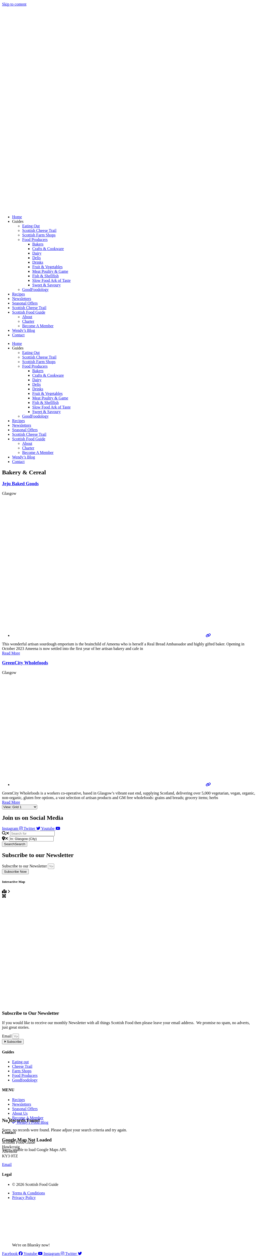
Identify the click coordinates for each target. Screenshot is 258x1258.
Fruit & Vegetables (47, 267)
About (27, 317)
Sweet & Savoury (46, 285)
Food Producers (35, 239)
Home (17, 217)
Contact (18, 335)
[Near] (31, 838)
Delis (36, 258)
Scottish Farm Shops (38, 235)
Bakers (37, 244)
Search (14, 844)
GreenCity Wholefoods (25, 662)
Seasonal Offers (25, 303)
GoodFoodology (35, 289)
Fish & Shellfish (45, 276)
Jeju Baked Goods (20, 483)
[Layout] (19, 807)
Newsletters (21, 298)
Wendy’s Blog (23, 330)
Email (7, 1036)
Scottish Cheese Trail (39, 230)
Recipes (18, 294)
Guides (17, 221)
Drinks (37, 262)
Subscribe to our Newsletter (25, 866)
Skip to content (14, 4)
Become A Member (37, 326)
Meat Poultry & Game (50, 271)
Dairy (36, 253)
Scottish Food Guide (28, 312)
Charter (28, 321)
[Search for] (32, 833)
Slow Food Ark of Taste (51, 280)
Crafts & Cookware (48, 249)
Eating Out (31, 226)
